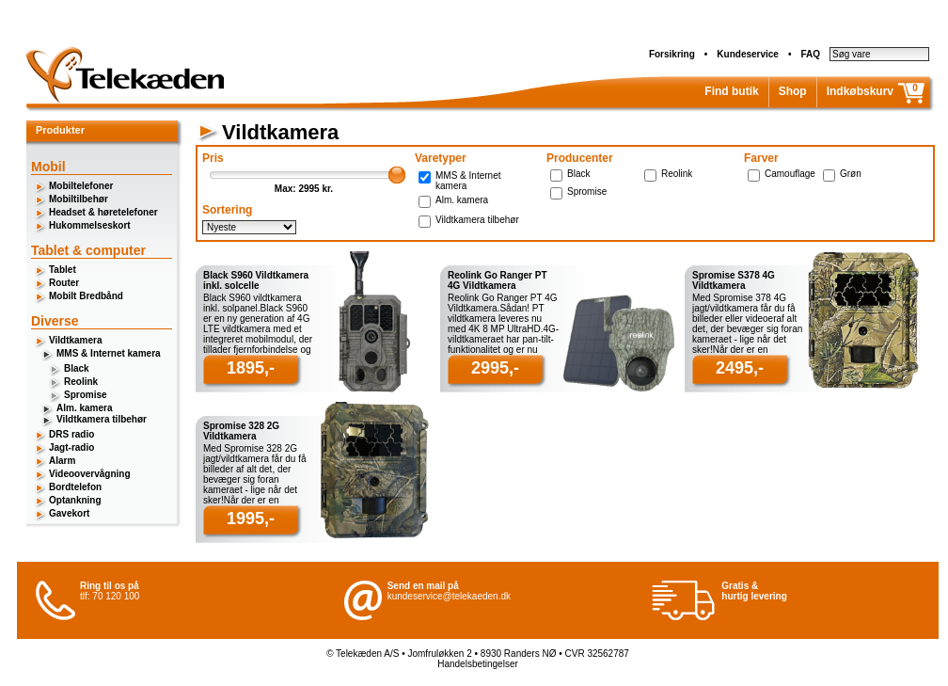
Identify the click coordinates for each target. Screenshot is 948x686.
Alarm (62, 460)
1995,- (251, 518)
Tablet (62, 269)
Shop (793, 91)
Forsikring (672, 54)
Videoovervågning (90, 474)
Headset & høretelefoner (103, 212)
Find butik (731, 91)
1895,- (251, 368)
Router (64, 283)
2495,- (740, 368)
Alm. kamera (84, 408)
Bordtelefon (75, 487)
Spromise (85, 395)
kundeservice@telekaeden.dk (449, 596)
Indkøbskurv (860, 91)
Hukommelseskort (90, 225)
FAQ (810, 54)
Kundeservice (748, 54)
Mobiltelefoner (81, 186)
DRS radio (71, 434)
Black (76, 368)
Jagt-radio (71, 447)
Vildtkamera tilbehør (101, 419)
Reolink (81, 381)
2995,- (495, 368)
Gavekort (69, 513)
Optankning (75, 500)
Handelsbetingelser (477, 664)
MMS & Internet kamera (108, 353)
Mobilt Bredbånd (86, 296)
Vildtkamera (76, 340)
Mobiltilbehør (78, 199)
